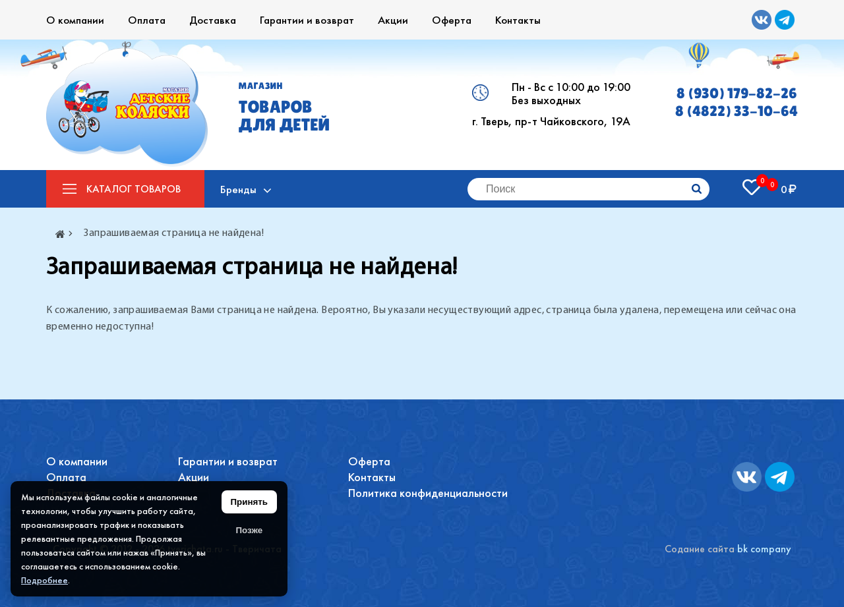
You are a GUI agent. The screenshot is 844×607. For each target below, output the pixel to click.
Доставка (212, 20)
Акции (393, 20)
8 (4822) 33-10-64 (736, 111)
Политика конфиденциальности (428, 492)
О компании (75, 20)
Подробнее (44, 580)
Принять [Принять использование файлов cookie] (249, 502)
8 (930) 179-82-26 (737, 93)
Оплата (147, 20)
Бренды (239, 189)
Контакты (518, 20)
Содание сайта (700, 549)
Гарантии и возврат (307, 20)
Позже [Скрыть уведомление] (248, 530)
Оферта (451, 20)
